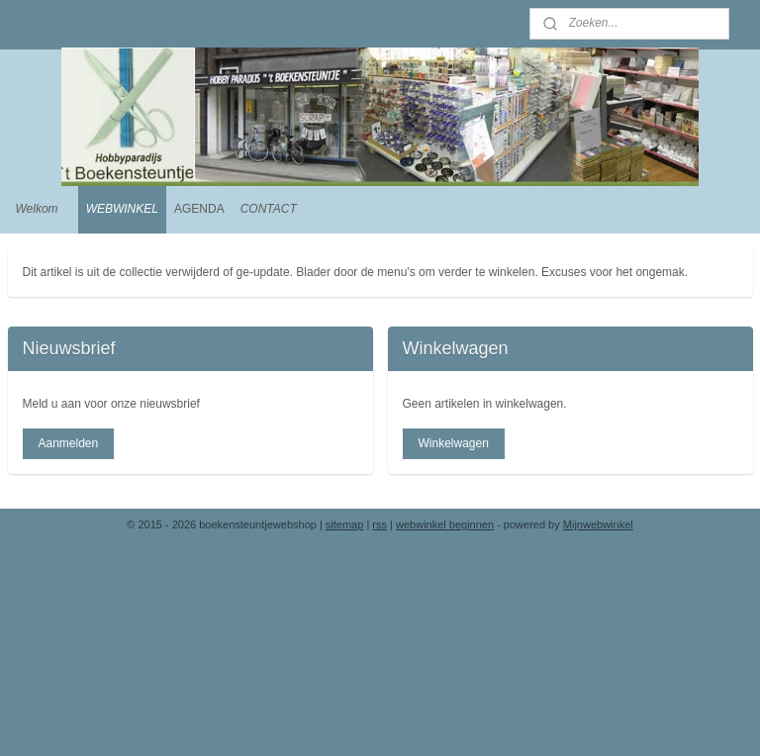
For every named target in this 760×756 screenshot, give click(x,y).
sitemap (345, 524)
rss (379, 524)
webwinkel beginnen (445, 524)
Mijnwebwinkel (598, 524)
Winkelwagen (453, 443)
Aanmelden (68, 443)
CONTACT (268, 209)
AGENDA (199, 209)
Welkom (37, 209)
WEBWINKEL (122, 209)
